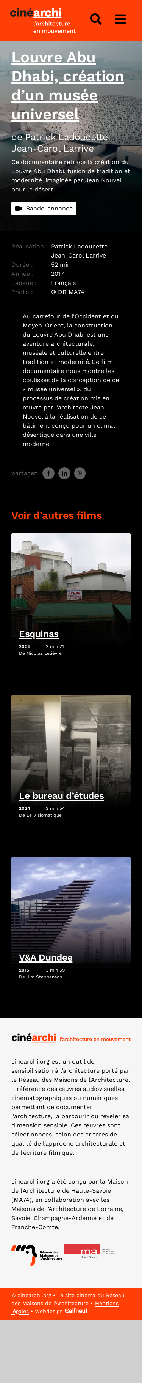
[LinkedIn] (64, 473)
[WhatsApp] (79, 473)
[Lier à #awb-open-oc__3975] (121, 19)
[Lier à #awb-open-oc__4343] (96, 19)
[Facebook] (48, 473)
